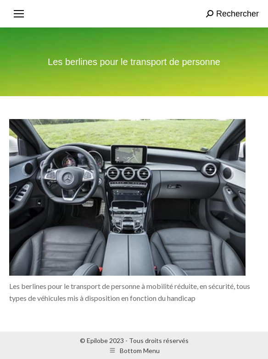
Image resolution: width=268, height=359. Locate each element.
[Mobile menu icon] (18, 14)
